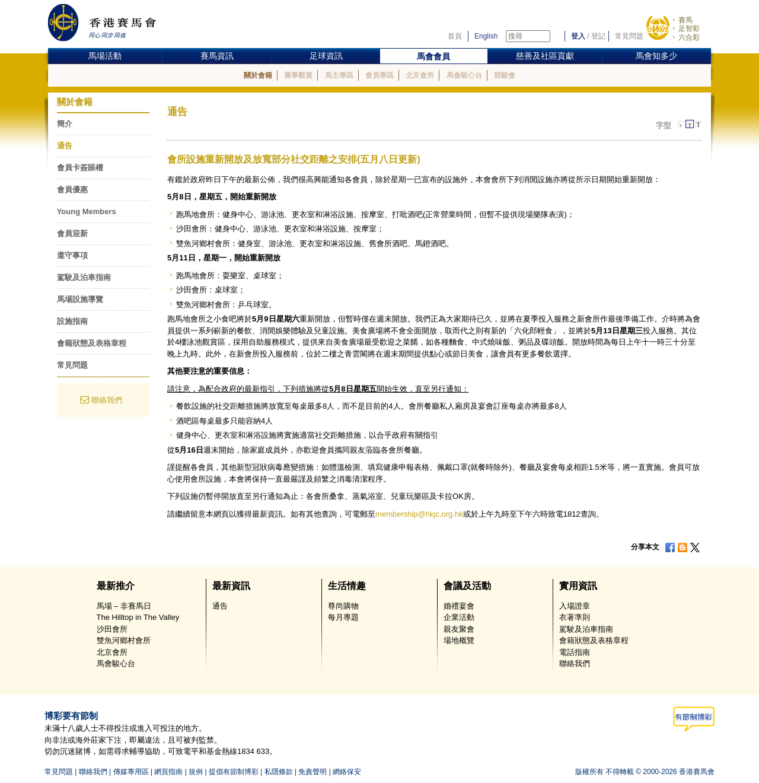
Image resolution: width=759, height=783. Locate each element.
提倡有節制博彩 (234, 772)
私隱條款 (278, 772)
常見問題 (629, 36)
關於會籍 (258, 75)
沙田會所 (112, 629)
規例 (196, 772)
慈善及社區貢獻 (545, 56)
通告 (64, 145)
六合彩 (689, 37)
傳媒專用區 (131, 772)
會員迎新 (72, 233)
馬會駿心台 (464, 75)
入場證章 (574, 605)
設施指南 (72, 321)
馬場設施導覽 (80, 299)
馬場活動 (105, 56)
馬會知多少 (656, 56)
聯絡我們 (106, 400)
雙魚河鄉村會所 (124, 640)
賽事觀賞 (298, 75)
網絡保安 (347, 772)
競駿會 (504, 75)
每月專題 (343, 617)
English (486, 36)
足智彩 (689, 28)
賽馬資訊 (217, 56)
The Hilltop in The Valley (138, 617)
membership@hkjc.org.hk (419, 514)
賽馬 (685, 20)
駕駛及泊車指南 (84, 277)
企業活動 (459, 617)
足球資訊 (326, 56)
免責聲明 (312, 772)
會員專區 (379, 75)
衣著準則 (574, 617)
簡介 (64, 123)
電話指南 (574, 652)
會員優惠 (72, 189)
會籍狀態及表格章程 (91, 343)
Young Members (86, 211)
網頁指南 (168, 772)
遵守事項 (72, 255)
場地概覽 (459, 640)
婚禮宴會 (459, 605)
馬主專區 (339, 75)
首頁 (455, 36)
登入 (578, 36)
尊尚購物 (343, 605)
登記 (598, 36)
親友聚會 (459, 629)
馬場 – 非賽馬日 (124, 605)
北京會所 (420, 75)
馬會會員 (433, 56)
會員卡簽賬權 (80, 167)
